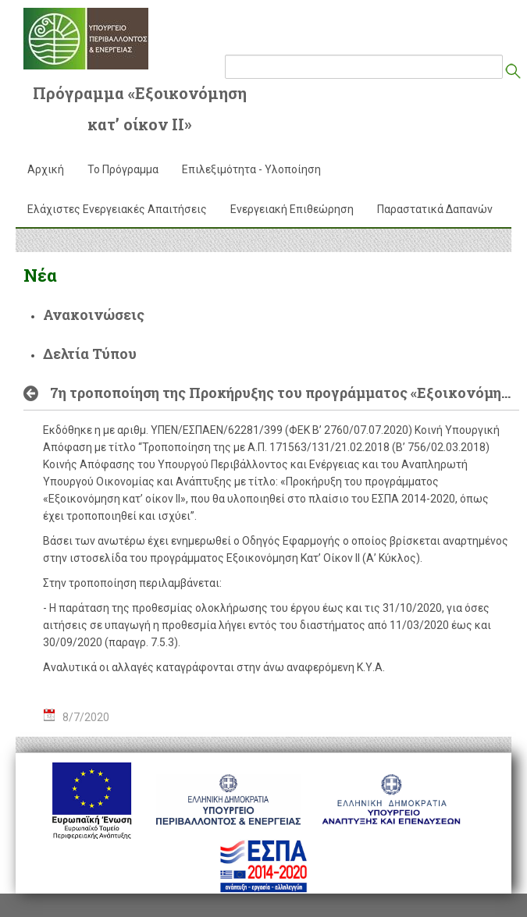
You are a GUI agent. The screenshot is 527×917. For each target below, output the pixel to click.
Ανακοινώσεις (93, 314)
